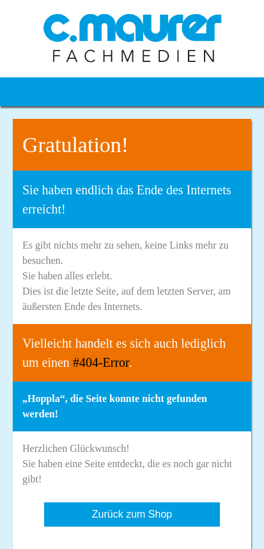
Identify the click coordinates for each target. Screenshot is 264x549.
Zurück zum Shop (132, 514)
